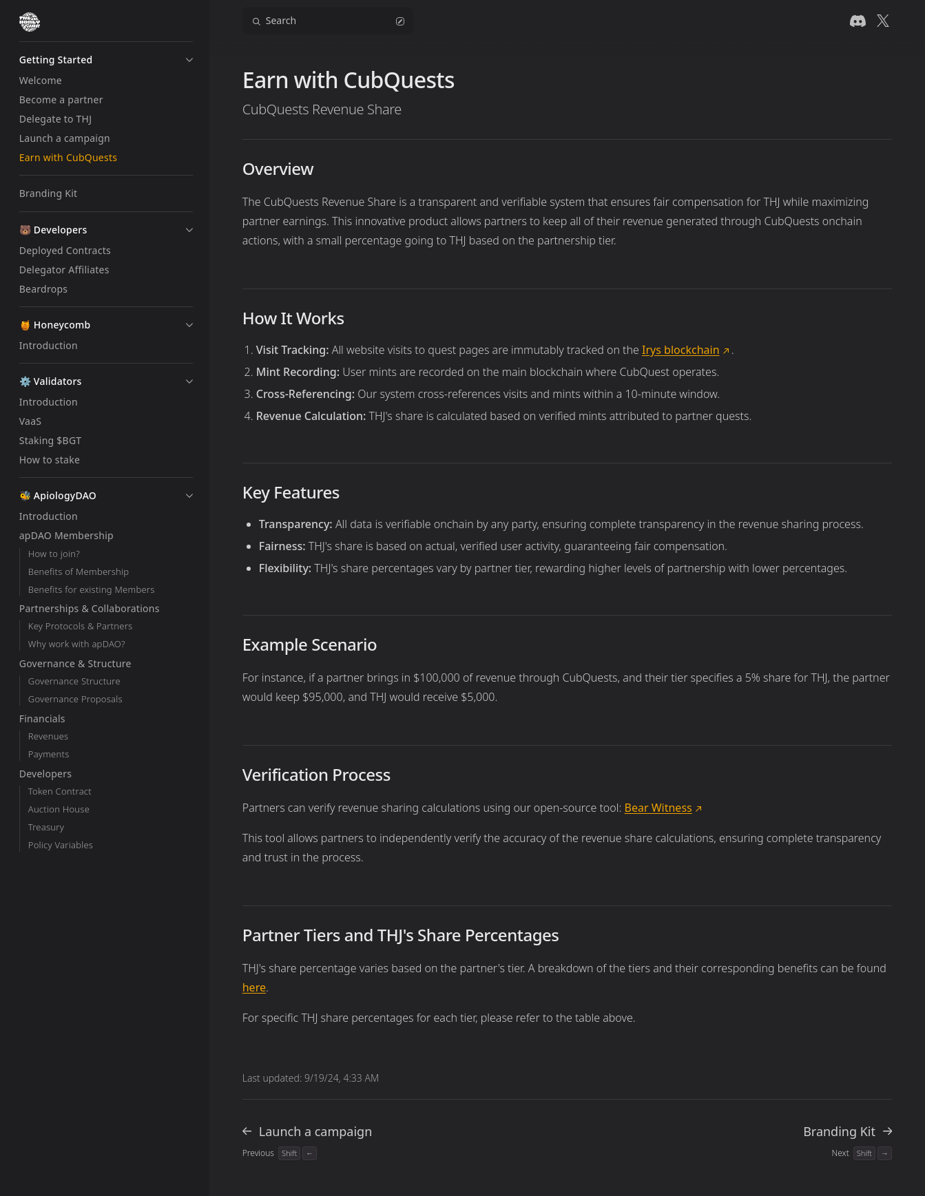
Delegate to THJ (55, 118)
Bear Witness (658, 807)
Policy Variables (60, 845)
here (254, 987)
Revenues (48, 736)
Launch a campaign (64, 138)
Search (327, 20)
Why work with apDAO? (76, 644)
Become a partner (61, 99)
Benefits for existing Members (91, 590)
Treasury (46, 827)
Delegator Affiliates (64, 269)
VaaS (30, 421)
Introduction (48, 345)
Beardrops (43, 288)
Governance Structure (74, 681)
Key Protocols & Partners (80, 626)
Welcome (40, 80)
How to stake (49, 459)
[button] (189, 59)
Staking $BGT (50, 440)
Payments (49, 754)
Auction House (59, 809)
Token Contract (60, 791)
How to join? (54, 554)
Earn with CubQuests (68, 157)
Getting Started (56, 59)
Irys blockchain (680, 349)
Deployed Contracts (65, 250)
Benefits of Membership (78, 572)
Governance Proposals (75, 699)
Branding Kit (48, 193)
